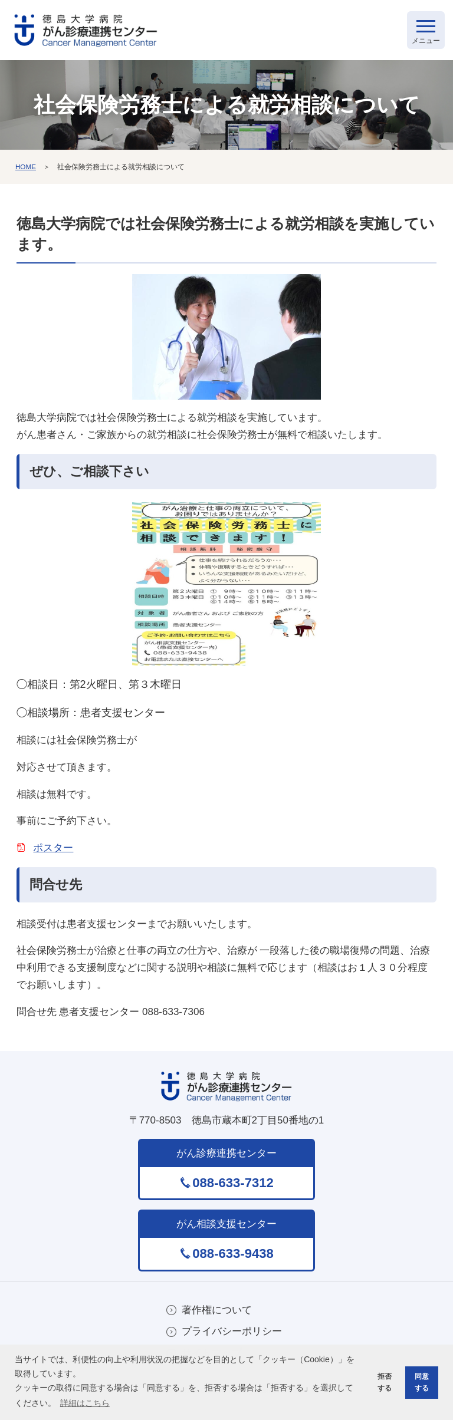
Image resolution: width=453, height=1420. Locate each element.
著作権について (217, 1313)
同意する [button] (420, 1381)
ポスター (53, 850)
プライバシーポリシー (232, 1335)
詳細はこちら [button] (85, 1402)
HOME (26, 169)
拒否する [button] (382, 1381)
